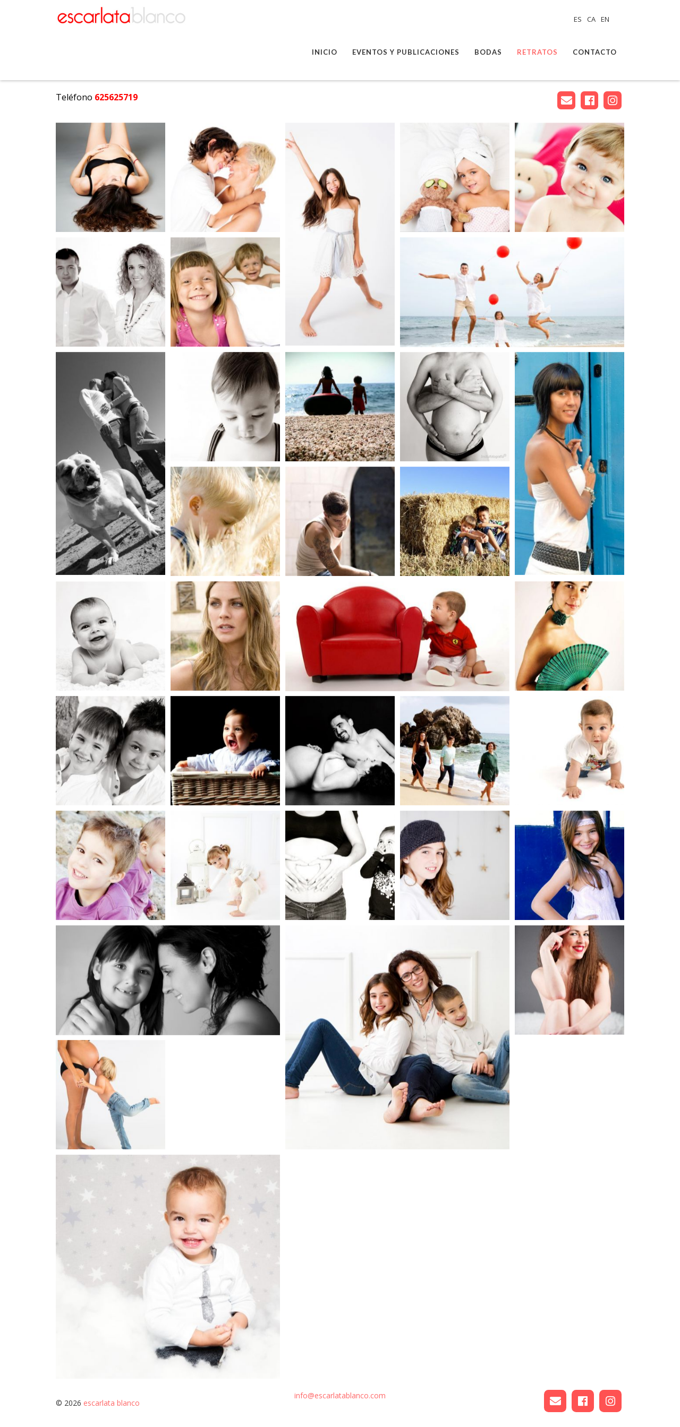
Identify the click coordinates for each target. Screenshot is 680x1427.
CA (592, 19)
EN (605, 19)
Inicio (324, 52)
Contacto (595, 52)
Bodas (488, 52)
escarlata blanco (111, 1403)
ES (578, 19)
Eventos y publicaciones (406, 52)
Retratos (537, 52)
